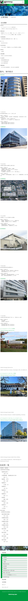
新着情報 (4, 4)
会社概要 (5, 559)
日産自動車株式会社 (5, 59)
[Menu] (26, 2)
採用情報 (24, 4)
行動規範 (5, 568)
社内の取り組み (6, 577)
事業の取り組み (6, 563)
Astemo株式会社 (4, 63)
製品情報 (18, 4)
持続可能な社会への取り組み (9, 570)
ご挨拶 (4, 561)
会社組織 (5, 566)
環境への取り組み (6, 572)
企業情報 (10, 4)
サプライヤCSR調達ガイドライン (9, 574)
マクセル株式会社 (4, 61)
